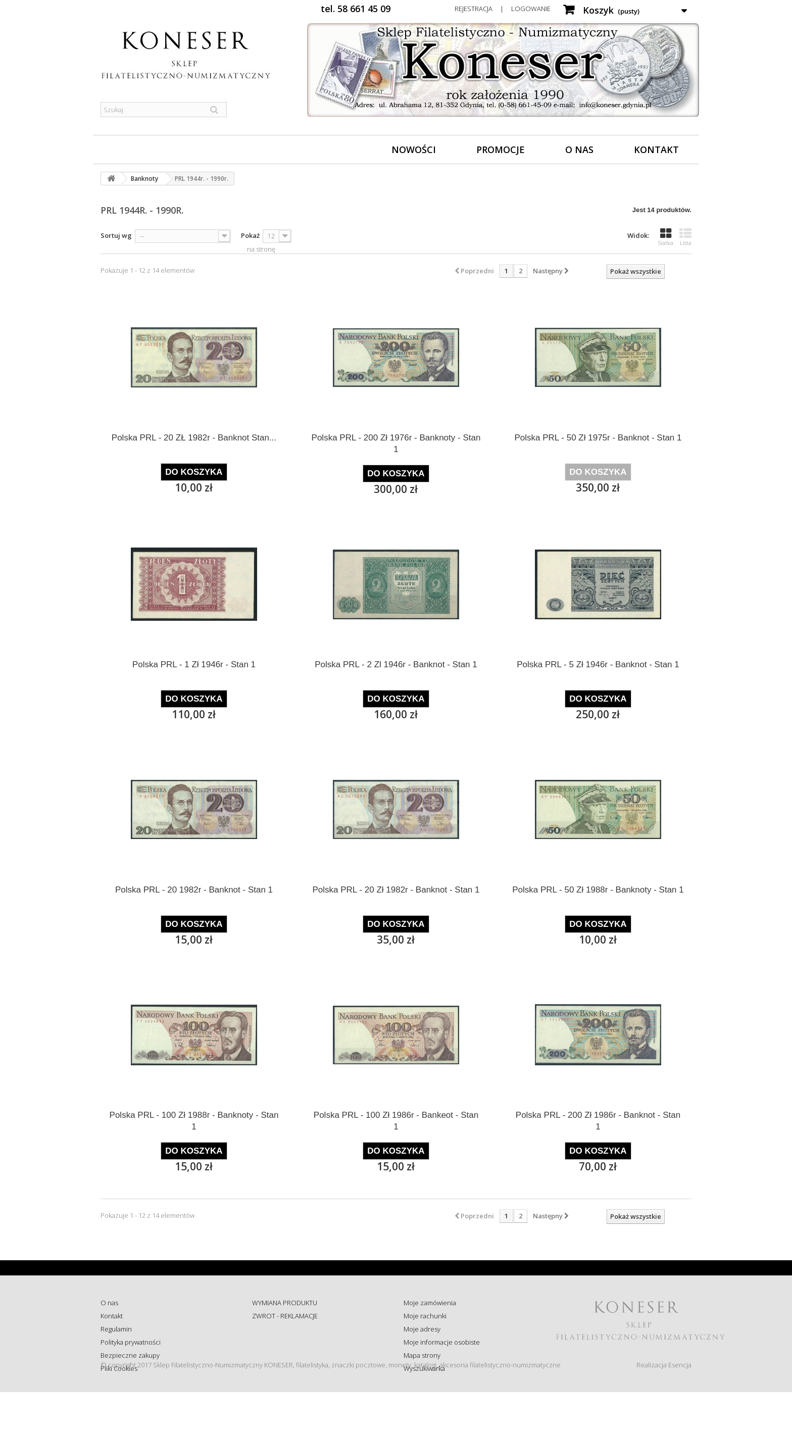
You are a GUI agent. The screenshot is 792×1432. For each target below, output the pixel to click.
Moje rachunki (425, 1315)
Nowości (413, 149)
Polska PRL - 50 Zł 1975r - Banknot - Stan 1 (597, 437)
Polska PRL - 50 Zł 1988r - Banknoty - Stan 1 (598, 890)
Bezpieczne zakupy (130, 1355)
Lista (685, 236)
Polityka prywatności (131, 1342)
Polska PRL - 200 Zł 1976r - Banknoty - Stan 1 (396, 443)
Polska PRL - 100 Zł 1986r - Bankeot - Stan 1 (396, 1120)
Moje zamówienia (430, 1302)
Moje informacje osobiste (442, 1342)
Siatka (665, 236)
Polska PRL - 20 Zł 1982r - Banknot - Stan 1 (395, 890)
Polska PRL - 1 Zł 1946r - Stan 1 (194, 664)
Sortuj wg (116, 235)
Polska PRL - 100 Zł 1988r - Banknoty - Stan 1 (194, 1120)
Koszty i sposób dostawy (288, 1355)
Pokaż (250, 235)
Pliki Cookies (119, 1368)
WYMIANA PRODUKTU (284, 1302)
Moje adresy (422, 1329)
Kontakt (656, 149)
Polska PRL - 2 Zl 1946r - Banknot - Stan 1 (396, 664)
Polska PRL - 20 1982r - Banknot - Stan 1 (194, 890)
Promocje (500, 149)
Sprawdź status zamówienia (293, 1342)
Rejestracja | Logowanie (503, 8)
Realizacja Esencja (663, 1404)
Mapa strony (422, 1355)
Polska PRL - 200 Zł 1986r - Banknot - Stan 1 (598, 1120)
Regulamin (116, 1329)
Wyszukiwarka (424, 1368)
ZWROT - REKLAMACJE (285, 1315)
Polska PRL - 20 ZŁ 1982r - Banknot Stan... (194, 437)
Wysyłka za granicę (279, 1368)
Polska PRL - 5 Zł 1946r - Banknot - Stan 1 (598, 664)
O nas (579, 149)
